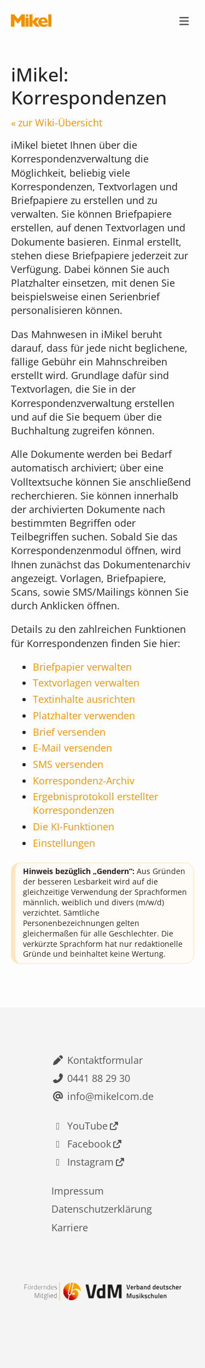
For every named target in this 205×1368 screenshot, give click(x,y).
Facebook (89, 1143)
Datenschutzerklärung (101, 1208)
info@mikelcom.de (110, 1096)
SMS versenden (68, 764)
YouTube (87, 1125)
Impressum (77, 1190)
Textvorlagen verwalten (86, 682)
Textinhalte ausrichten (84, 699)
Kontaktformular (105, 1060)
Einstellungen (64, 842)
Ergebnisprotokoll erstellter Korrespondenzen (95, 803)
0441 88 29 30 (98, 1078)
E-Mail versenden (72, 747)
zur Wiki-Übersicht (60, 122)
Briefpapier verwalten (82, 666)
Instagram (90, 1161)
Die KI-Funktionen (73, 826)
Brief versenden (69, 731)
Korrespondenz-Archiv (83, 780)
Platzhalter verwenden (84, 715)
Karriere (69, 1227)
